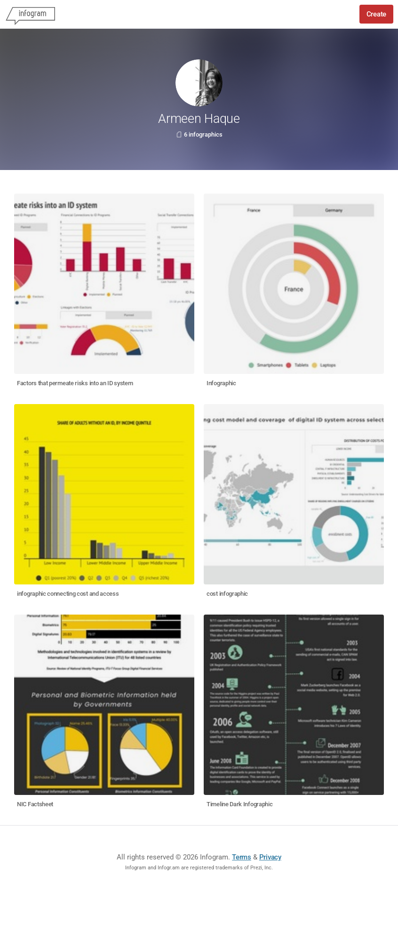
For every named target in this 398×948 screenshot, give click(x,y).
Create (376, 14)
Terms (241, 857)
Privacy (270, 857)
